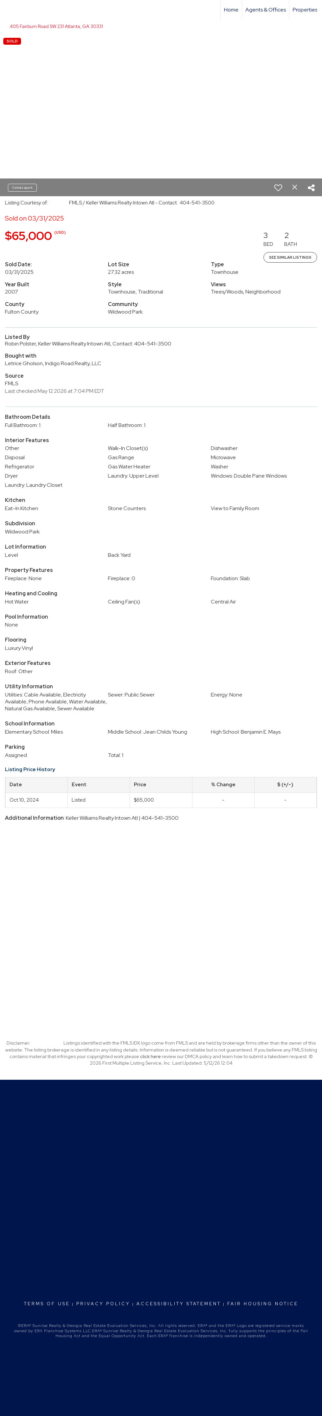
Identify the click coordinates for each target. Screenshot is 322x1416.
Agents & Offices (265, 9)
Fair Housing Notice (262, 1304)
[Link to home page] (8, 10)
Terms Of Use (47, 1304)
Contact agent (22, 187)
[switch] (278, 188)
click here (150, 1056)
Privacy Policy (103, 1304)
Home (231, 9)
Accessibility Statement (178, 1304)
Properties (305, 9)
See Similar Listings (290, 257)
